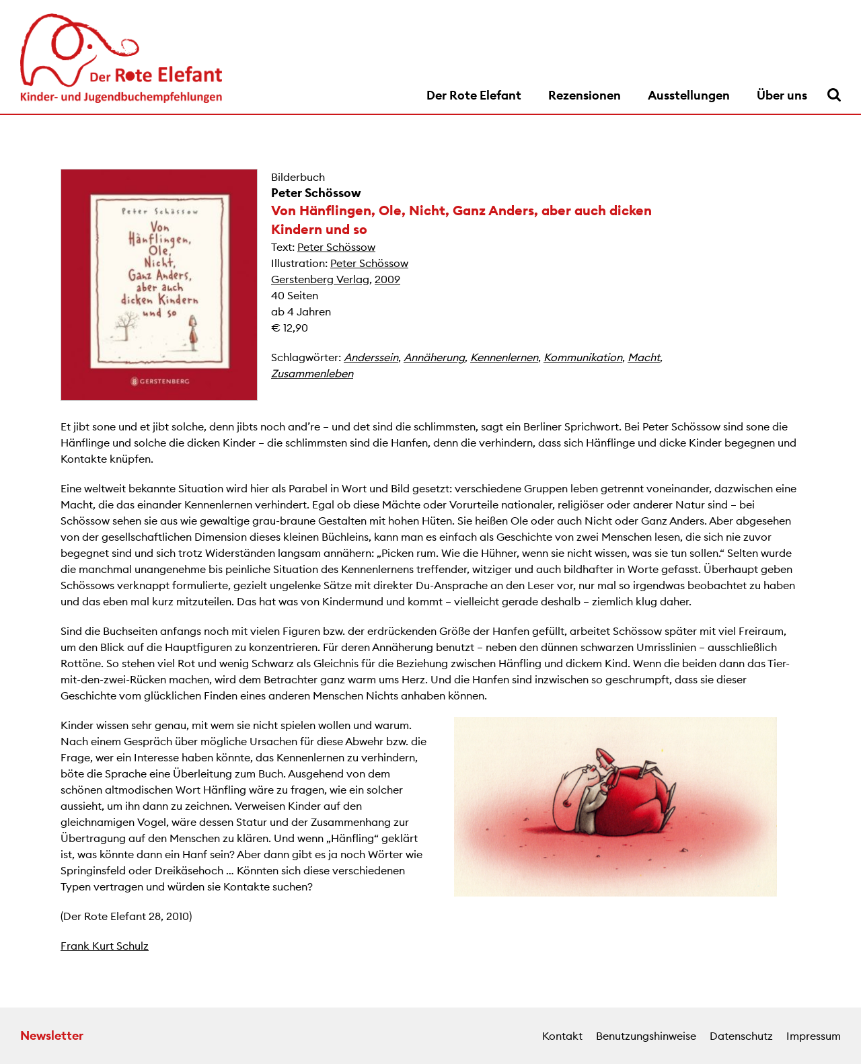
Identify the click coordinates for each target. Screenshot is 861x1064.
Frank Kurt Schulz (105, 945)
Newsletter (51, 1035)
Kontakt (562, 1035)
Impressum (813, 1035)
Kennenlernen (504, 357)
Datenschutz (741, 1035)
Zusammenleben (312, 373)
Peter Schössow (316, 192)
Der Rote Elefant (473, 95)
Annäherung (434, 357)
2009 (387, 279)
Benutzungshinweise (646, 1035)
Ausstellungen (689, 95)
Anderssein (371, 357)
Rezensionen (584, 95)
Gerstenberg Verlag (320, 279)
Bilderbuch (298, 177)
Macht (644, 357)
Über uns (782, 95)
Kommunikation (583, 357)
